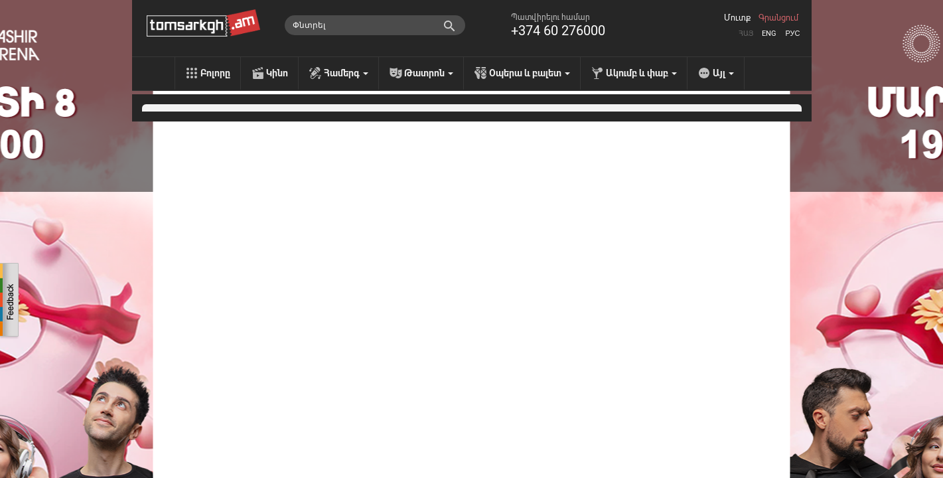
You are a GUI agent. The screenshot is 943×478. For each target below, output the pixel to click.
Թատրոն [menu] (428, 73)
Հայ (746, 33)
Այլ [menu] (723, 73)
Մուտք (737, 18)
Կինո (277, 73)
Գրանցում (778, 18)
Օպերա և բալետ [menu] (529, 73)
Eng (769, 33)
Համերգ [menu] (346, 73)
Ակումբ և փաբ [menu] (641, 73)
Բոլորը (215, 73)
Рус (792, 33)
